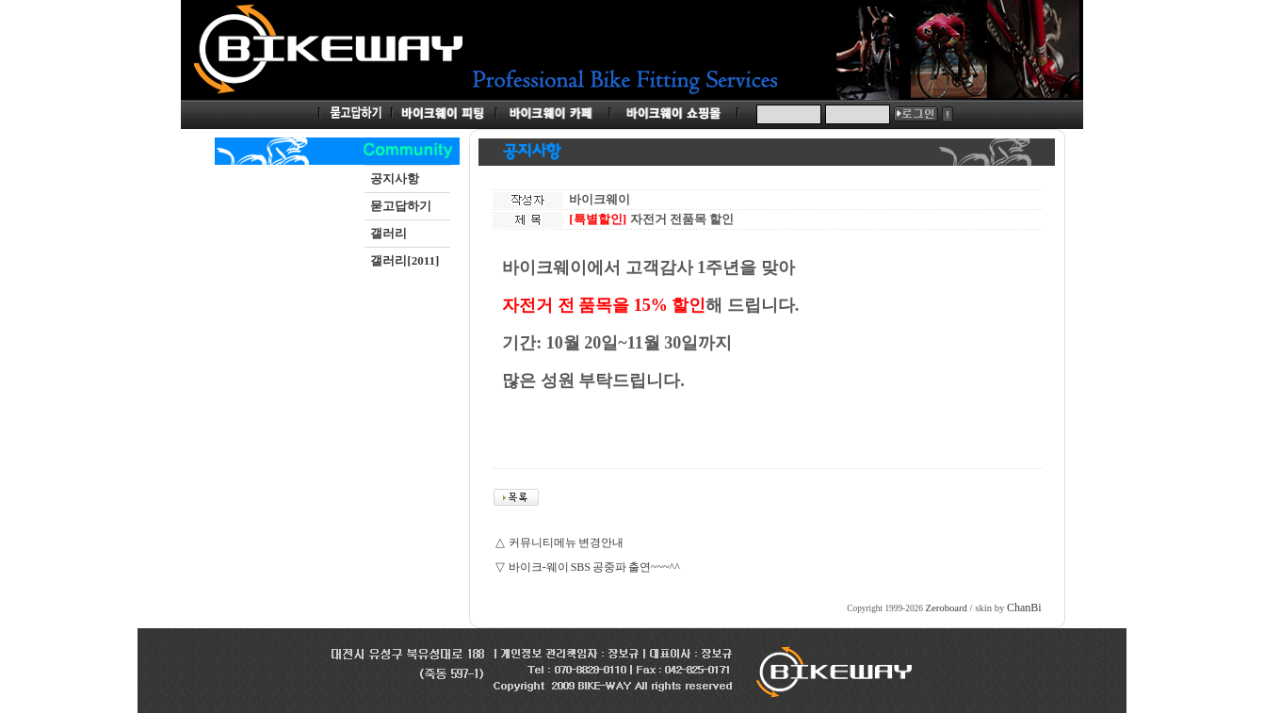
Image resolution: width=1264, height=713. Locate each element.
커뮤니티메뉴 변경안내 (566, 542)
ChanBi (1024, 607)
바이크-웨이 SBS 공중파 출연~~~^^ (594, 567)
